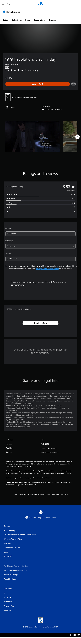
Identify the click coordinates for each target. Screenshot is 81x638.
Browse (52, 20)
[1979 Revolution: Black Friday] (32, 136)
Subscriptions (40, 20)
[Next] (77, 137)
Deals (27, 20)
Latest (5, 20)
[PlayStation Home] (40, 3)
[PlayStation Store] (12, 12)
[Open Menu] (3, 4)
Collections (17, 20)
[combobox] (40, 233)
